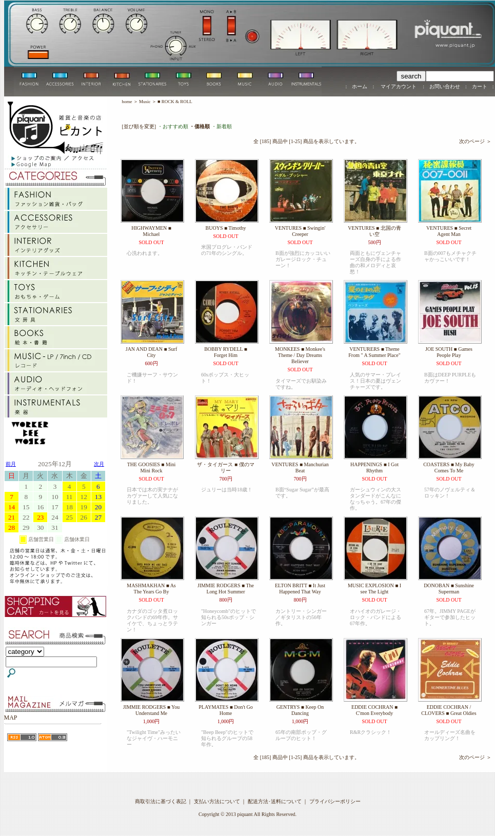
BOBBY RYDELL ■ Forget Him (225, 352)
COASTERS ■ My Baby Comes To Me (448, 467)
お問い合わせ (444, 86)
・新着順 (221, 126)
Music (145, 101)
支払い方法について (217, 801)
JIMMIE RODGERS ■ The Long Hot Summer (225, 588)
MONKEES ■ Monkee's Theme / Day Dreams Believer (300, 355)
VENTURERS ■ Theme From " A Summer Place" (374, 352)
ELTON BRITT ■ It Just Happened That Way (300, 588)
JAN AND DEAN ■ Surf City (151, 352)
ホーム (359, 86)
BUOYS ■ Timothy (226, 228)
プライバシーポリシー (335, 801)
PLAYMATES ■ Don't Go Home (226, 710)
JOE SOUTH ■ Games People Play (448, 352)
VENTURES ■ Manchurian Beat (300, 467)
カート (479, 86)
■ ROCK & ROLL (174, 101)
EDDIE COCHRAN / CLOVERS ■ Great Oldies (448, 710)
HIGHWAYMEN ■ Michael (151, 231)
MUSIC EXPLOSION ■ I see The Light (374, 588)
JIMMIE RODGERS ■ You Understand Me (151, 710)
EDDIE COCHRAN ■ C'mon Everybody (374, 710)
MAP (10, 717)
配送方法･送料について (275, 801)
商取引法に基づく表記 (160, 801)
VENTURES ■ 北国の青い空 (374, 231)
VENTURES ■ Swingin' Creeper (300, 231)
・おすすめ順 (172, 126)
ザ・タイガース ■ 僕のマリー (225, 467)
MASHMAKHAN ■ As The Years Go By (151, 588)
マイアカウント (398, 86)
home (127, 101)
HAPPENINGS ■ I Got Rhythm (374, 467)
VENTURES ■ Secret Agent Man (448, 231)
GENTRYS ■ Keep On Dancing (300, 710)
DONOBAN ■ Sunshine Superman (449, 588)
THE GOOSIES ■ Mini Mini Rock (151, 467)
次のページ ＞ (475, 141)
